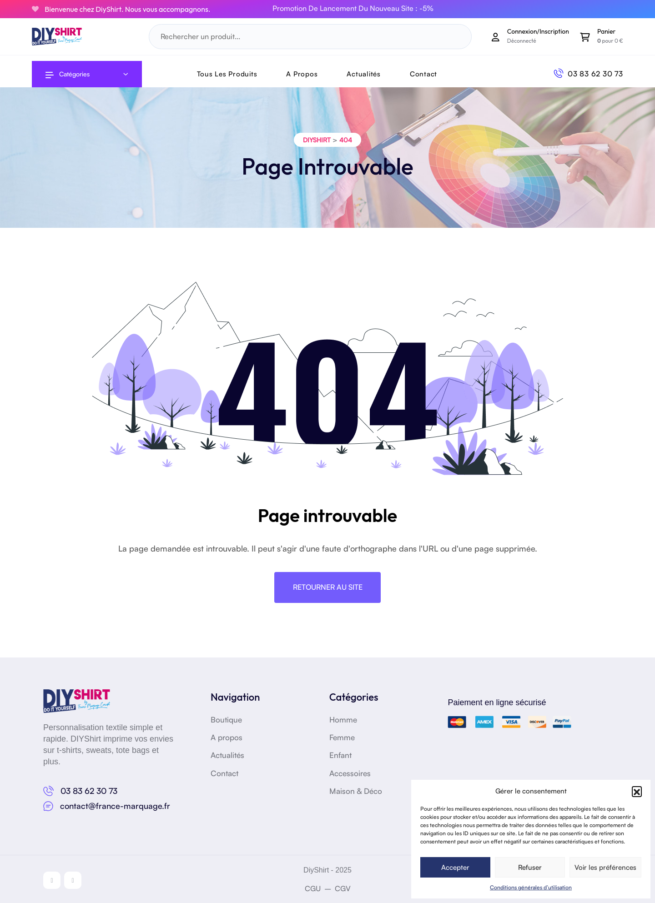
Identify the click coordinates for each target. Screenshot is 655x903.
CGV (343, 888)
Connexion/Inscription (538, 31)
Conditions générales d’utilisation (531, 887)
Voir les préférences (605, 867)
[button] (636, 791)
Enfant (341, 755)
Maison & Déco (356, 791)
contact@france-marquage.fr (115, 806)
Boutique (227, 719)
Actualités (364, 74)
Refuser (530, 867)
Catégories (67, 74)
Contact (423, 74)
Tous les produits (227, 74)
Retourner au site (328, 587)
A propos (227, 737)
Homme (344, 719)
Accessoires (351, 773)
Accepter (455, 867)
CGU (313, 888)
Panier (606, 31)
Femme (343, 737)
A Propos (301, 74)
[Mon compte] (496, 37)
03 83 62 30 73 (595, 73)
